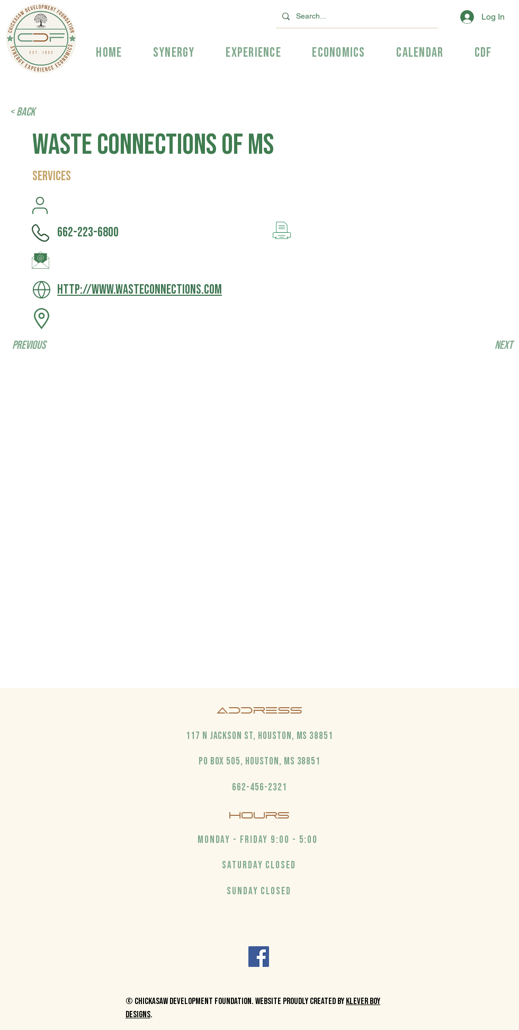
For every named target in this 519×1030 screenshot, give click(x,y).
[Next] (486, 345)
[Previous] (47, 345)
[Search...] (355, 16)
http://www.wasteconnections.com (139, 289)
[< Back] (44, 112)
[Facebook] (258, 956)
